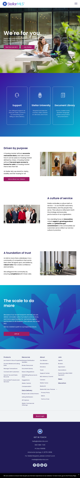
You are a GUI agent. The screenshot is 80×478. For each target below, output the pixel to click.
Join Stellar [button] (28, 47)
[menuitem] (13, 369)
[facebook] (34, 465)
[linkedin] (41, 465)
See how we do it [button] (12, 47)
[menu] (76, 3)
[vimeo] (45, 465)
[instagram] (38, 465)
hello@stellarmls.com (40, 441)
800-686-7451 (40, 445)
